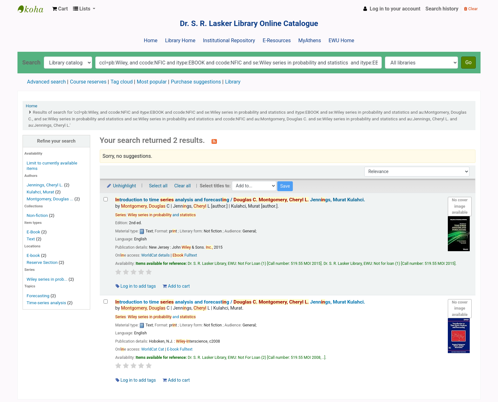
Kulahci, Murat (40, 191)
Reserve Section (42, 262)
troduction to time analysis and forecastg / (240, 200)
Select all (158, 186)
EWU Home (341, 40)
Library (232, 82)
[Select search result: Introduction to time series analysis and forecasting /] (106, 199)
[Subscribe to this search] (214, 141)
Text (31, 238)
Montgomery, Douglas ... (50, 198)
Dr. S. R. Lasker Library (34, 9)
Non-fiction (37, 215)
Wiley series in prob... (47, 279)
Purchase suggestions (196, 82)
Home (151, 40)
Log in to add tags (136, 286)
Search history (442, 9)
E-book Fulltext (179, 349)
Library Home (180, 40)
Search (31, 62)
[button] (60, 9)
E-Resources (277, 40)
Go (468, 62)
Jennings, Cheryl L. (45, 184)
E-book (33, 255)
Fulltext (184, 255)
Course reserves (88, 82)
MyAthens (309, 40)
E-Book (33, 231)
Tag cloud (122, 82)
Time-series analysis (46, 302)
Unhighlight (121, 186)
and (162, 215)
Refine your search (56, 141)
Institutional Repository (229, 40)
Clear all (182, 186)
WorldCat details (155, 255)
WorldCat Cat (152, 349)
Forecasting (38, 295)
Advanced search (46, 82)
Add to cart (176, 286)
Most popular (152, 82)
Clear (471, 8)
